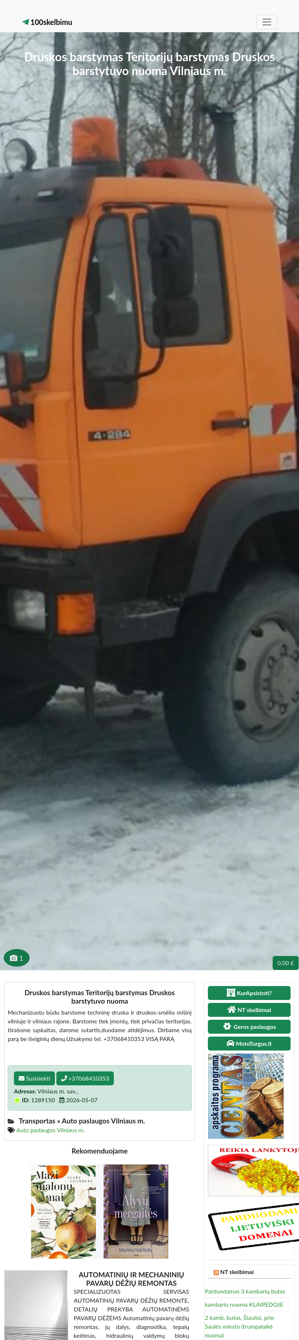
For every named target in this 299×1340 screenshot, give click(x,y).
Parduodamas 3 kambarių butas (245, 1291)
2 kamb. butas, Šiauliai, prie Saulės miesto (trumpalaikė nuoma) (239, 1326)
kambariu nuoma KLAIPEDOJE (244, 1304)
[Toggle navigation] (267, 22)
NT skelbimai (237, 1271)
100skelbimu (47, 22)
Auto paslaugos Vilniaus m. (50, 1129)
